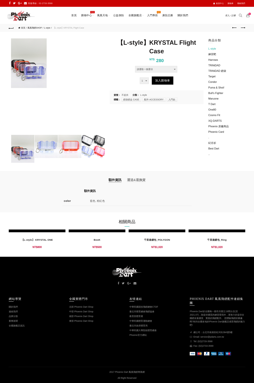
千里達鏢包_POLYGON (157, 239)
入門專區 (153, 14)
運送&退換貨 (136, 180)
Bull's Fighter (215, 93)
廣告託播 (167, 15)
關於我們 (183, 15)
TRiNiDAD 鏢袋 (217, 71)
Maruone (213, 98)
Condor (212, 82)
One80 (212, 109)
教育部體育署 (136, 316)
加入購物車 (162, 80)
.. (209, 154)
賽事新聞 (13, 321)
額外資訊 (115, 180)
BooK (97, 239)
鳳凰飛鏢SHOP (35, 28)
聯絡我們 (241, 3)
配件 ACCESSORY (154, 99)
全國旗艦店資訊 (17, 325)
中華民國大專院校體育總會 (143, 330)
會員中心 (218, 3)
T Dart (211, 104)
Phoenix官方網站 (138, 335)
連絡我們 (13, 311)
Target (211, 76)
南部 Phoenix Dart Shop (81, 316)
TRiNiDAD (214, 65)
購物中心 (87, 14)
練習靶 (212, 54)
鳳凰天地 (102, 15)
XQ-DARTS (215, 120)
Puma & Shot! (216, 87)
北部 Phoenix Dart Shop (81, 307)
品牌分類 (13, 316)
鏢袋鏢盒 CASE (131, 99)
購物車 (231, 3)
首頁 (74, 15)
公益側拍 (118, 15)
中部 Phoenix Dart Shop (81, 311)
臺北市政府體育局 (138, 325)
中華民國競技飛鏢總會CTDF (143, 307)
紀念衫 (212, 142)
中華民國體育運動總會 (140, 321)
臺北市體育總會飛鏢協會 (141, 311)
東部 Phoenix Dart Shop (81, 321)
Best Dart (213, 148)
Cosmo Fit (214, 115)
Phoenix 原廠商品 (218, 126)
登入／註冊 (230, 15)
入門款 (171, 99)
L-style (47, 28)
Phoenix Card (216, 131)
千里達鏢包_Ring (217, 239)
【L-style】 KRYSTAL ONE (37, 239)
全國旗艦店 (135, 15)
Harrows (213, 60)
